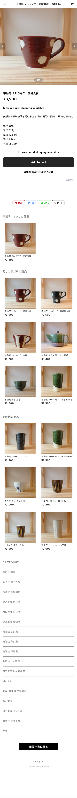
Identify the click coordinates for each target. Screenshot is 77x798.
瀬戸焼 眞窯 (9, 572)
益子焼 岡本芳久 (11, 581)
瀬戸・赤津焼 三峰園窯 (14, 691)
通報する (70, 180)
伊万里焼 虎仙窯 (11, 621)
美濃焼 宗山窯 (10, 631)
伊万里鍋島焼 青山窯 (14, 671)
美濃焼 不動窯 (10, 651)
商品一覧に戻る (38, 746)
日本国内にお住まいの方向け (38, 171)
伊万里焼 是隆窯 (11, 601)
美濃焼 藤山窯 (10, 641)
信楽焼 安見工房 (11, 721)
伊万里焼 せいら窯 (12, 711)
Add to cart (38, 162)
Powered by (38, 766)
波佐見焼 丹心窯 (11, 611)
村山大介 (7, 681)
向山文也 (7, 701)
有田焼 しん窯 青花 (13, 661)
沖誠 (5, 731)
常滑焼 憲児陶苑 (11, 591)
